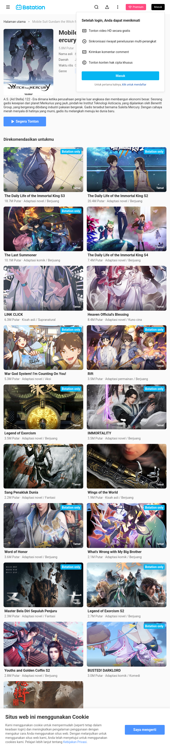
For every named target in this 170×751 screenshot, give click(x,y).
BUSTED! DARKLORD (104, 670)
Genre (63, 71)
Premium (135, 7)
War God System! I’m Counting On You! (35, 374)
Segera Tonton (25, 121)
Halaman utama (15, 21)
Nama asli (66, 54)
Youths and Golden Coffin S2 (27, 670)
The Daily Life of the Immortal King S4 (118, 255)
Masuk (120, 76)
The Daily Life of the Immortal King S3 (34, 196)
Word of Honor (15, 552)
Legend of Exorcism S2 (106, 611)
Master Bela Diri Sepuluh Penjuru (30, 611)
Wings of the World (103, 492)
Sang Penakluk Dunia (21, 492)
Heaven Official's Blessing (108, 314)
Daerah (63, 59)
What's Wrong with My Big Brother (114, 552)
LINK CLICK (13, 314)
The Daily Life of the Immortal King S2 (118, 196)
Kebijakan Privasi (75, 742)
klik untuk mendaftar (134, 84)
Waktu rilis (66, 65)
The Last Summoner (20, 255)
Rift (90, 374)
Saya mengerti (144, 730)
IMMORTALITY (99, 433)
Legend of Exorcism (20, 433)
